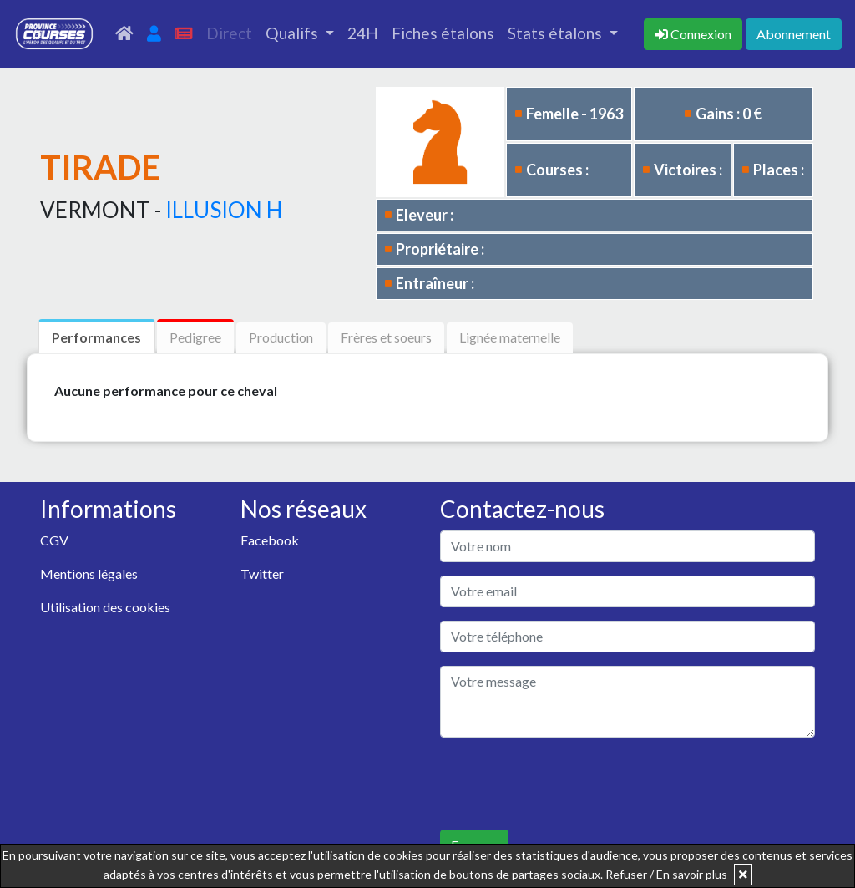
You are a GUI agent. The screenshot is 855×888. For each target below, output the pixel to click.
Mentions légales (89, 573)
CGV (54, 540)
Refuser (626, 874)
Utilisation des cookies (105, 607)
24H (362, 33)
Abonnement (793, 34)
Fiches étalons (443, 33)
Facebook (269, 540)
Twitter (262, 573)
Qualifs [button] (293, 33)
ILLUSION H (223, 209)
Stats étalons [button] (556, 33)
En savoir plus (693, 874)
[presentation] (567, 783)
